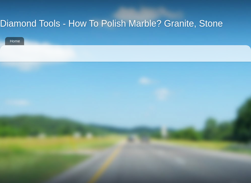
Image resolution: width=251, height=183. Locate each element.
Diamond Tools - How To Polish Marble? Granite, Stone (111, 23)
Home (15, 41)
